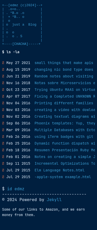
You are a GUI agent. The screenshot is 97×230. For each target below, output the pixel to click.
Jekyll (54, 208)
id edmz (15, 197)
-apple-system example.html (63, 185)
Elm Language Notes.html (60, 178)
